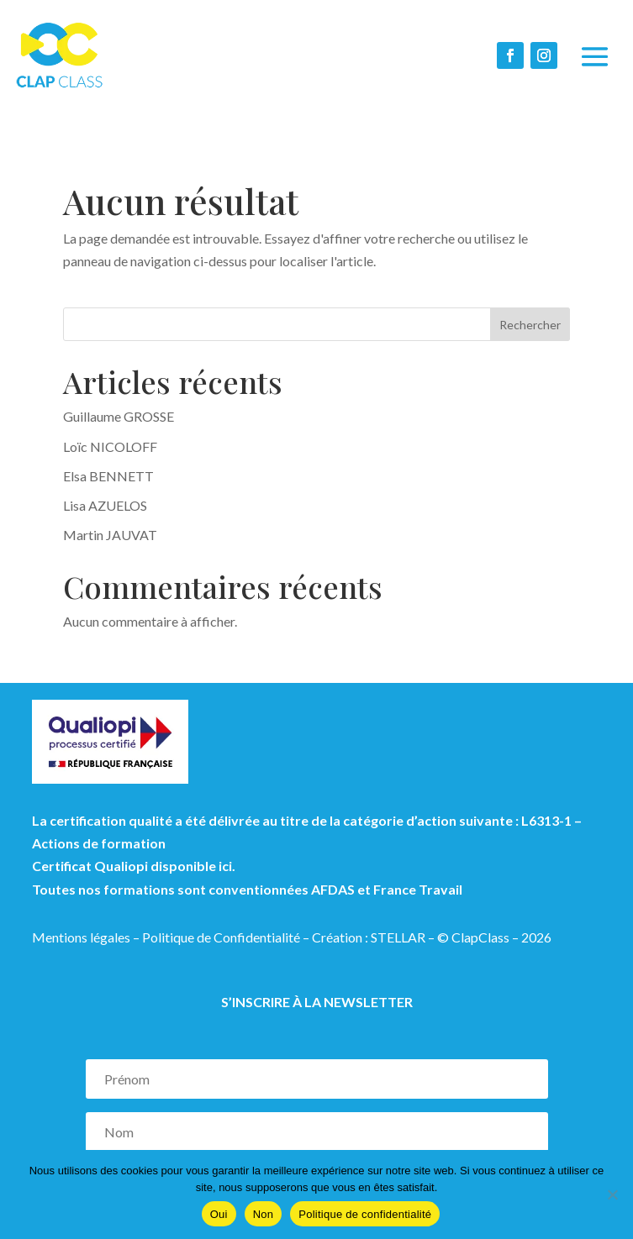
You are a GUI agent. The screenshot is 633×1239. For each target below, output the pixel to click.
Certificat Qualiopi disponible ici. (133, 866)
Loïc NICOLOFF (110, 446)
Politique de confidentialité (364, 1214)
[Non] (612, 1194)
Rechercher (530, 325)
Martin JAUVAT (110, 535)
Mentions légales (81, 937)
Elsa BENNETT (108, 476)
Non (263, 1214)
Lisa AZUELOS (105, 505)
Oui (219, 1214)
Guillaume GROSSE (118, 416)
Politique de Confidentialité (221, 937)
